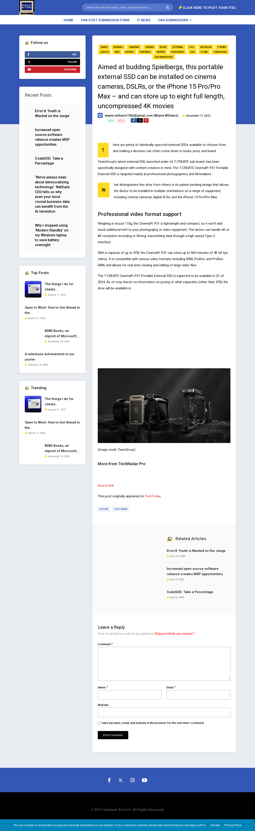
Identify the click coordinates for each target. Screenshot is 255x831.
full (191, 47)
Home (68, 20)
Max (117, 52)
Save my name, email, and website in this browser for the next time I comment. (153, 723)
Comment (105, 644)
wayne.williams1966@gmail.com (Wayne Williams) (141, 115)
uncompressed (164, 57)
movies (129, 52)
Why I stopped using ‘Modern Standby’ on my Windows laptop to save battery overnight (51, 235)
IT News (144, 20)
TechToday (153, 496)
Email (170, 687)
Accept (215, 825)
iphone (103, 509)
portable (145, 52)
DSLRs (163, 47)
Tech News (121, 509)
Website (103, 705)
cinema (149, 47)
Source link (106, 486)
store (204, 52)
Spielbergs (177, 52)
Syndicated (220, 52)
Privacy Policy (233, 825)
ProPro (161, 52)
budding (118, 47)
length (104, 52)
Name (103, 687)
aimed (104, 47)
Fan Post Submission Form (105, 20)
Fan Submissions (173, 20)
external (178, 47)
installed (205, 47)
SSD (192, 52)
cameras (134, 47)
